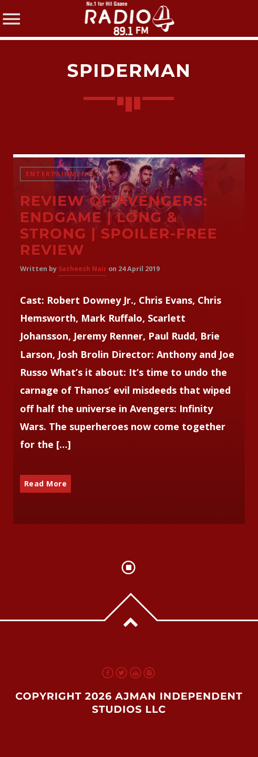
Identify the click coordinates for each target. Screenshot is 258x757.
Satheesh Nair (82, 268)
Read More (45, 484)
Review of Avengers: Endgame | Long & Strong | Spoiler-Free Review (119, 225)
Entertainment (59, 174)
